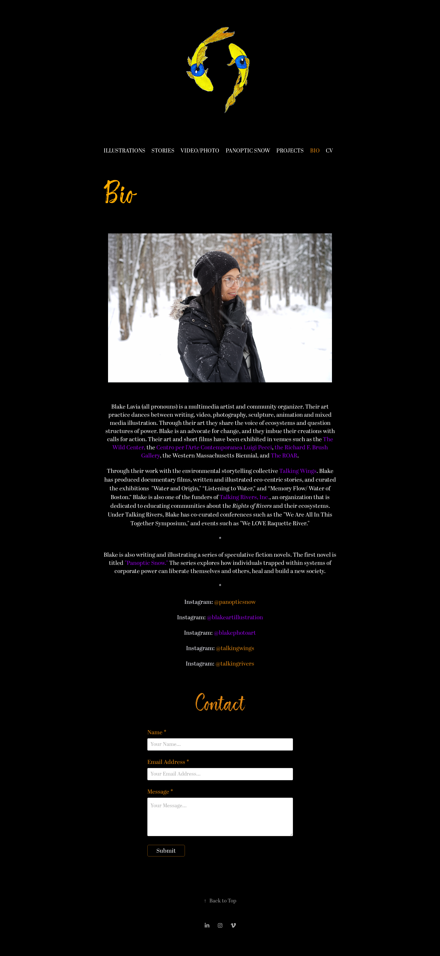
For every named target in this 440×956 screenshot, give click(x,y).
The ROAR (284, 455)
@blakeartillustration (235, 617)
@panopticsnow (235, 602)
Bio (315, 151)
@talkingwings (235, 648)
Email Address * (168, 762)
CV (329, 151)
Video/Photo (200, 151)
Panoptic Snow (248, 151)
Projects (290, 151)
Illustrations (124, 151)
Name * (157, 732)
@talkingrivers (234, 663)
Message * (160, 792)
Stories (162, 151)
